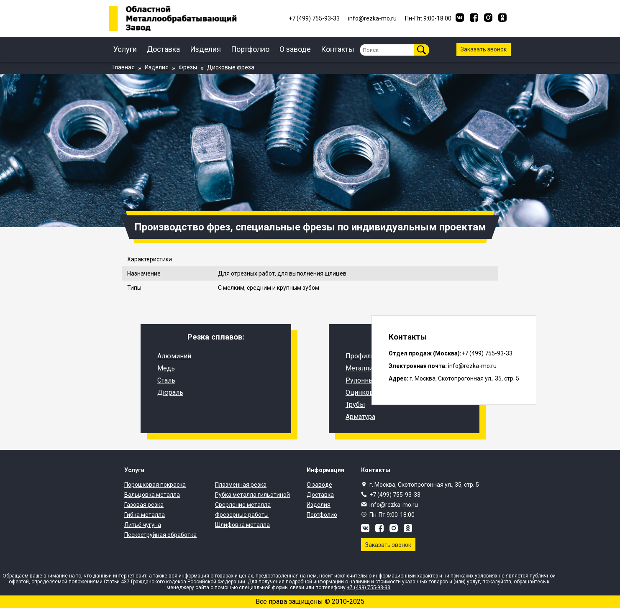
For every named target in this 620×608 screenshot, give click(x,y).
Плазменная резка (240, 484)
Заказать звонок (484, 49)
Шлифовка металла (242, 524)
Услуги (125, 49)
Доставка (163, 49)
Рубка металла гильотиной (252, 494)
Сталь (166, 380)
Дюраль (170, 392)
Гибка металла (144, 514)
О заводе (295, 49)
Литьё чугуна (142, 524)
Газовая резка (144, 504)
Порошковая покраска (155, 484)
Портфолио (250, 49)
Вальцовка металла (152, 494)
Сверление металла (243, 504)
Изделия (205, 49)
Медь (166, 368)
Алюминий (174, 356)
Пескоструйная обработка (160, 534)
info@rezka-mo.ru (393, 504)
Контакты (337, 49)
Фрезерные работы (242, 514)
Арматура (360, 417)
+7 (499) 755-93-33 (394, 494)
